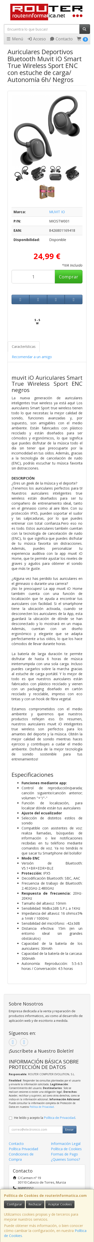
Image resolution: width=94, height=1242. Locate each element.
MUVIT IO (57, 211)
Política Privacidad (23, 1148)
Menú (14, 39)
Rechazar (35, 1204)
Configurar (14, 1204)
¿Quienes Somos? (65, 1159)
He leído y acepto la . (45, 1118)
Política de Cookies (66, 1148)
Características (24, 346)
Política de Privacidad (42, 1107)
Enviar (69, 1129)
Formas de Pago (64, 1154)
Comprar (68, 277)
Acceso (36, 39)
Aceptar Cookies (60, 1204)
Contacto (61, 39)
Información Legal (65, 1143)
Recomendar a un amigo (32, 356)
